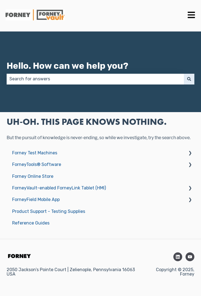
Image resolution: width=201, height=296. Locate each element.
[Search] (189, 79)
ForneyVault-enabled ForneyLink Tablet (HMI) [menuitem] (59, 188)
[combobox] (95, 79)
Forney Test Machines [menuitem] (34, 152)
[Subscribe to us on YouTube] (190, 256)
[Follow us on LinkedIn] (177, 256)
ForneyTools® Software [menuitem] (36, 164)
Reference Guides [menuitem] (30, 223)
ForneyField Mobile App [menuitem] (36, 199)
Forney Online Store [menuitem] (32, 176)
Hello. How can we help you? (67, 65)
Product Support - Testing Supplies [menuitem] (48, 211)
